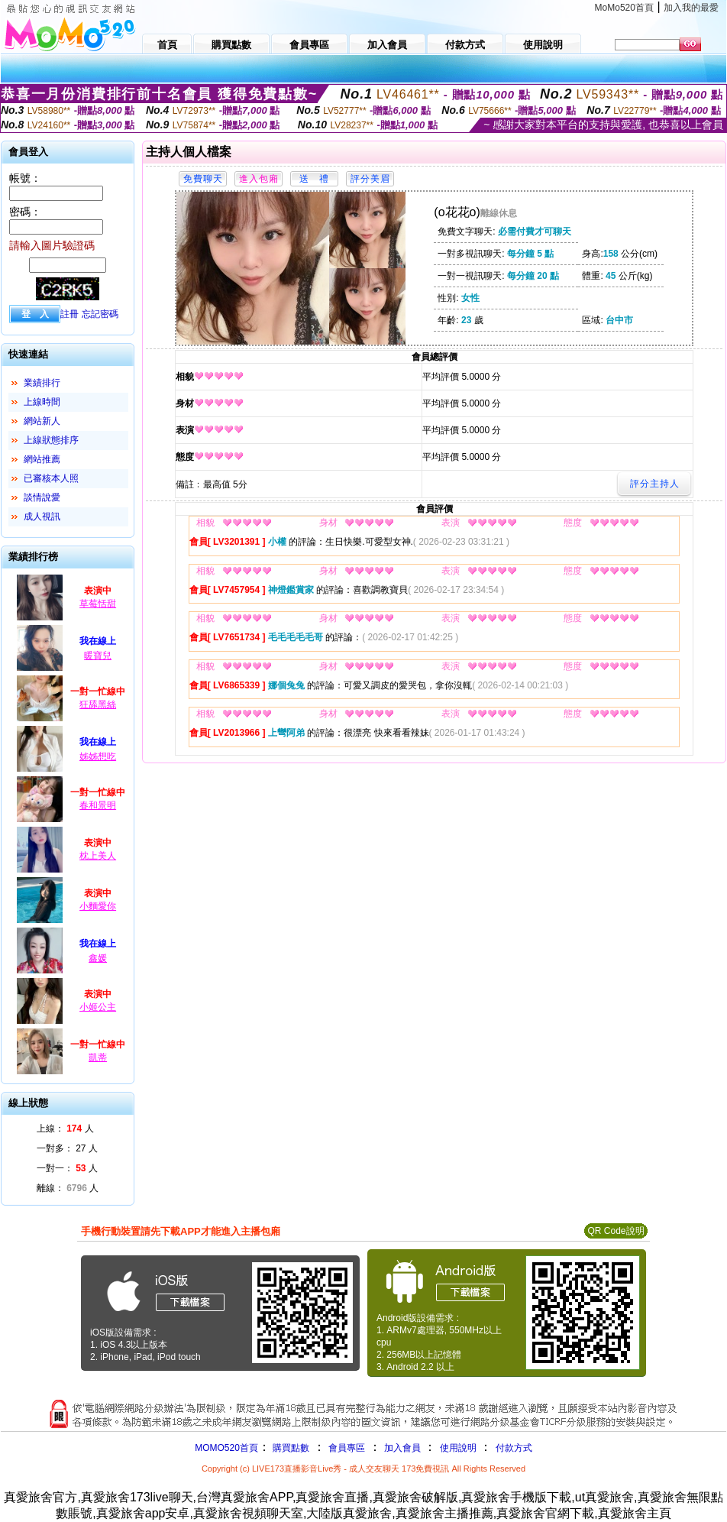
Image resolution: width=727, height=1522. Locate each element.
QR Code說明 (615, 1231)
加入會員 (402, 1448)
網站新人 (42, 421)
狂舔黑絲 (97, 704)
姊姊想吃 (97, 756)
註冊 (69, 314)
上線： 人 (65, 1128)
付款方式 (514, 1448)
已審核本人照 (51, 478)
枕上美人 (97, 855)
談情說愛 (42, 497)
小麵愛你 (97, 906)
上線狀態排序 (51, 440)
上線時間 (42, 402)
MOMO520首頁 (226, 1448)
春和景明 (97, 805)
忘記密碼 (100, 314)
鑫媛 (98, 958)
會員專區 (346, 1448)
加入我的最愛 (691, 7)
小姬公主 (97, 1007)
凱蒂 (98, 1057)
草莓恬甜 (97, 603)
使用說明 (458, 1448)
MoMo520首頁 (624, 7)
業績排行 (42, 382)
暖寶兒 (97, 655)
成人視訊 (42, 516)
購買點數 (289, 1448)
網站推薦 (42, 459)
